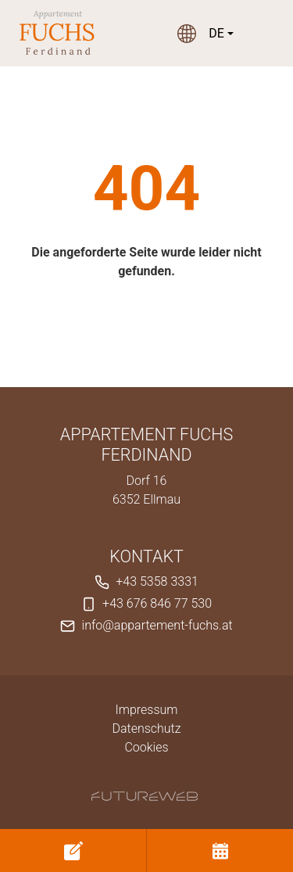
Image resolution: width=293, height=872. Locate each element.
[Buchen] (220, 850)
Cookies (146, 747)
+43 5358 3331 (157, 581)
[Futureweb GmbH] (144, 796)
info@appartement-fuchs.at (157, 625)
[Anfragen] (73, 850)
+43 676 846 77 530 (157, 603)
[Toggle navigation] (265, 33)
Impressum (146, 709)
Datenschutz (146, 728)
